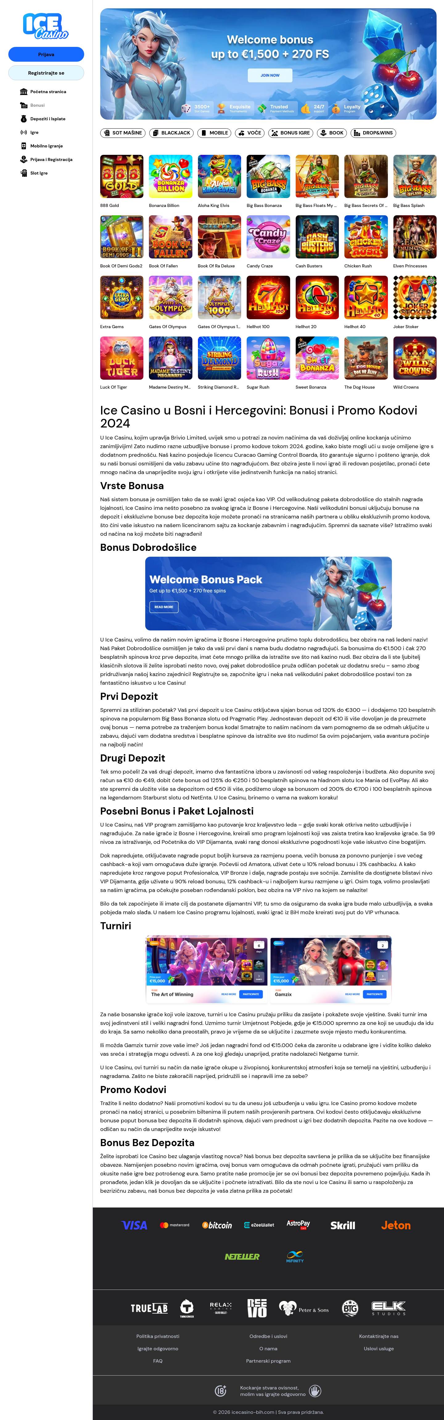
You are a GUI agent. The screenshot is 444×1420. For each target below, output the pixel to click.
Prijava (46, 54)
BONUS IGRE (291, 133)
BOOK (331, 133)
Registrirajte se (46, 73)
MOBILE (214, 133)
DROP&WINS (373, 133)
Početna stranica (43, 91)
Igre (29, 132)
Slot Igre (34, 173)
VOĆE (249, 133)
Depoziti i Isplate (43, 118)
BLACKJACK (171, 133)
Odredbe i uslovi (268, 1336)
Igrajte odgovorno (158, 1348)
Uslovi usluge (379, 1348)
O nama (268, 1348)
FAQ (157, 1361)
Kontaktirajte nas (379, 1336)
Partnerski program (268, 1361)
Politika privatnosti (158, 1336)
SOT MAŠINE (123, 133)
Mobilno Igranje (41, 146)
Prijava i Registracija (46, 159)
